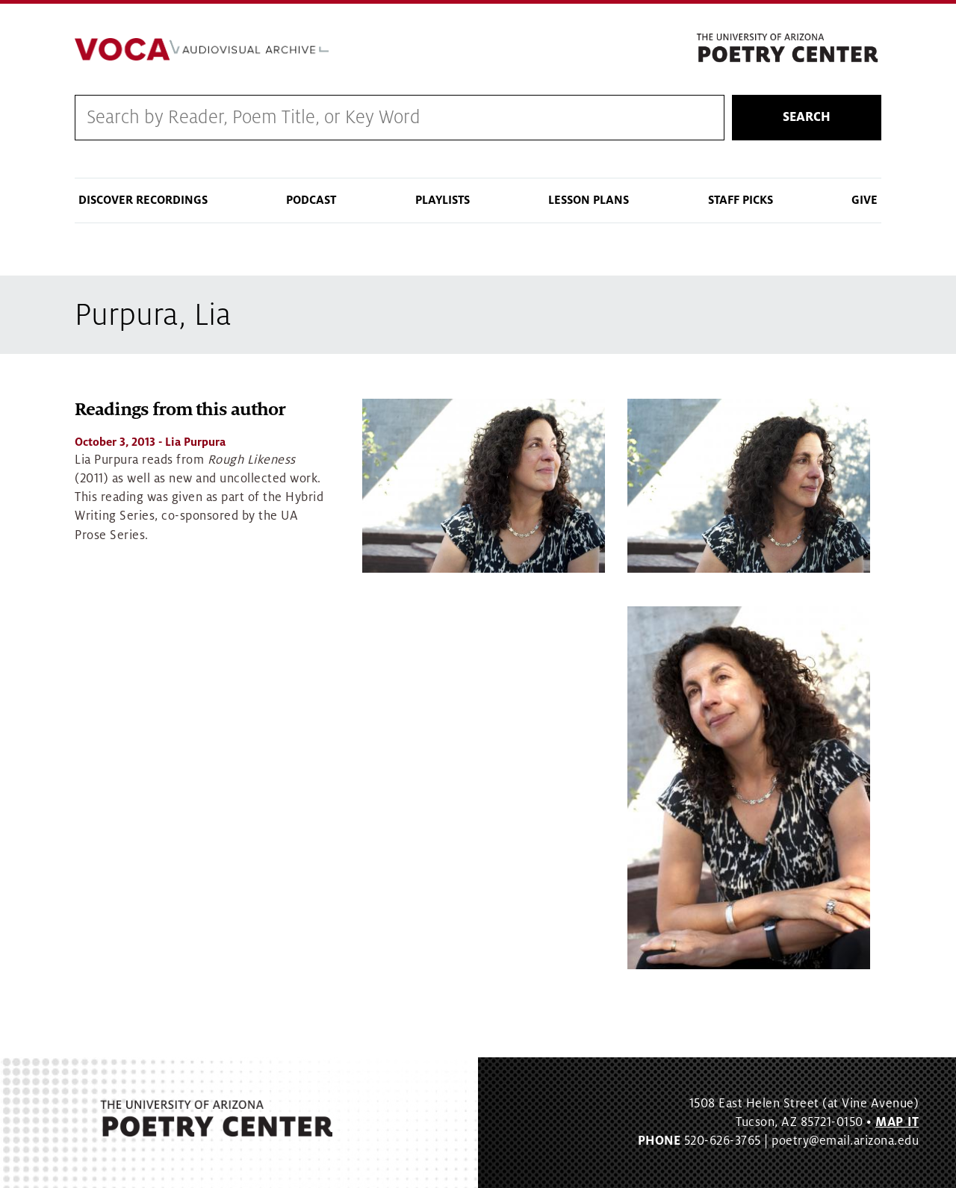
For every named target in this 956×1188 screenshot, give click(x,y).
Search (807, 117)
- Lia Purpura (150, 442)
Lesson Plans (588, 200)
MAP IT (897, 1122)
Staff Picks (740, 200)
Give (864, 200)
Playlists (442, 200)
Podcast (311, 200)
